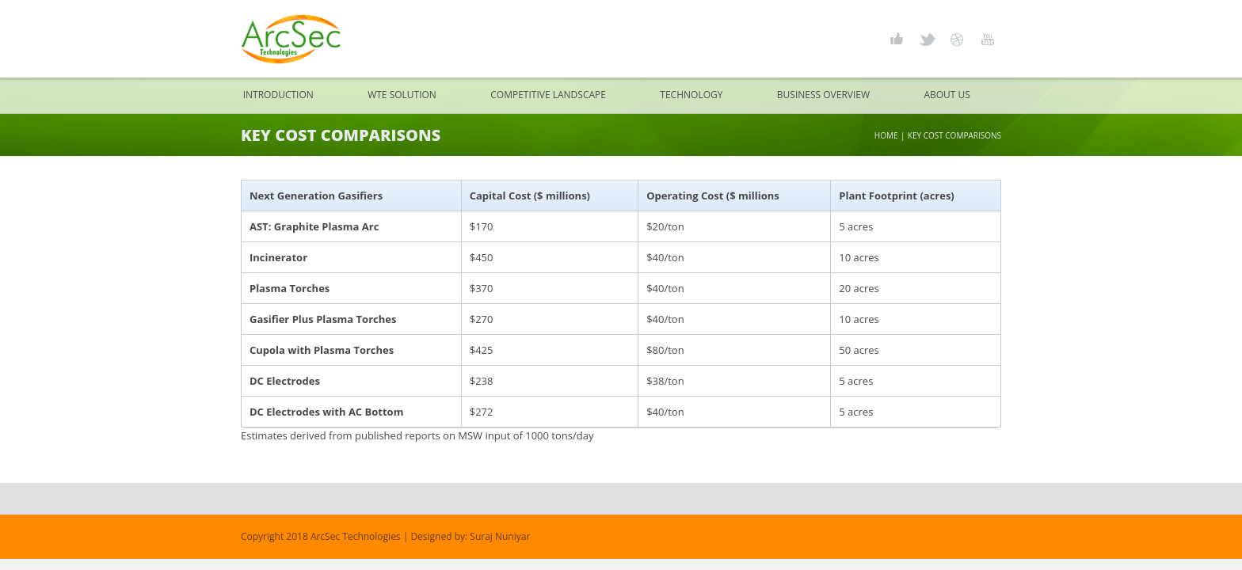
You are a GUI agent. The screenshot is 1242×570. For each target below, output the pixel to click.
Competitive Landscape (548, 94)
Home (886, 135)
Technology (691, 94)
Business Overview (823, 94)
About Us (947, 94)
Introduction (278, 94)
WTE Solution (402, 94)
